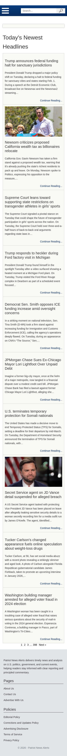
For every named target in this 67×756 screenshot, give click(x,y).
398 (35, 644)
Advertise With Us (13, 700)
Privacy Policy (11, 740)
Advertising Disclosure (16, 728)
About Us (9, 688)
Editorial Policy (12, 717)
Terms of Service (13, 734)
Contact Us (10, 694)
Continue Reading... (51, 100)
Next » (42, 644)
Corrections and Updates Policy (21, 722)
